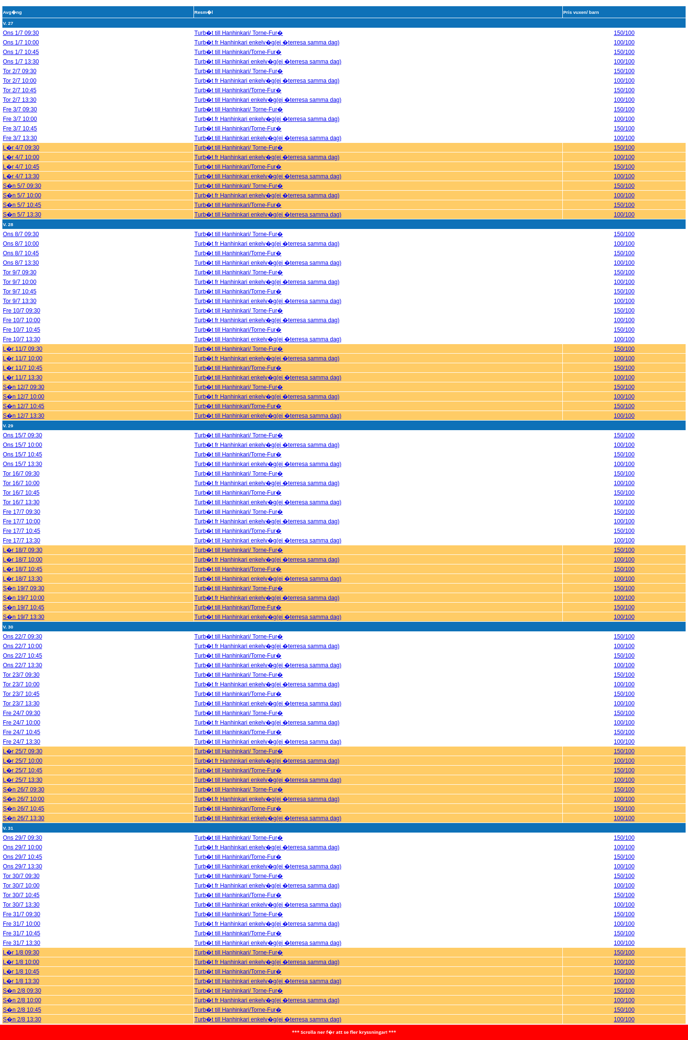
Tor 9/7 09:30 (19, 268)
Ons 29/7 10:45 (22, 853)
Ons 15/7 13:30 (22, 460)
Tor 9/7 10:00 (19, 278)
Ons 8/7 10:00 (21, 240)
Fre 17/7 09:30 (21, 508)
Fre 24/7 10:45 (21, 728)
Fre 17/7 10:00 (21, 517)
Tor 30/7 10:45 (21, 891)
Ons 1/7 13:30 (21, 57)
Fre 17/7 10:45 (21, 527)
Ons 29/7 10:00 (22, 843)
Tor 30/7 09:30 (21, 872)
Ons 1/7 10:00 (21, 38)
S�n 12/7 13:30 (23, 412)
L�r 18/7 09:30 (23, 546)
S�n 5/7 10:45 (22, 201)
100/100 (624, 38)
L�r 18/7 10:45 (23, 565)
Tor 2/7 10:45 (19, 86)
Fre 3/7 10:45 (20, 124)
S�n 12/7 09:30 (23, 383)
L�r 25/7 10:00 (23, 757)
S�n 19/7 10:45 (23, 603)
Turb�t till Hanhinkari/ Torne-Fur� (238, 29)
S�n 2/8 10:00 (22, 996)
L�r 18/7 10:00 (23, 555)
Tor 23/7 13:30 (21, 699)
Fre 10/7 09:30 (21, 306)
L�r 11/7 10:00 (23, 354)
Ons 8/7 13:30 (21, 259)
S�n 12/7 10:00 (23, 393)
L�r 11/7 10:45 (23, 364)
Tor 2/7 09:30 (19, 67)
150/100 (624, 29)
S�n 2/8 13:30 (22, 1015)
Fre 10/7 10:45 (21, 326)
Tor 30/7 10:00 (21, 881)
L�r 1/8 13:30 (21, 977)
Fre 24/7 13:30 (21, 738)
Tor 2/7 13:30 (19, 96)
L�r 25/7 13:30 (23, 776)
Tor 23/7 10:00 (21, 680)
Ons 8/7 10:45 (21, 249)
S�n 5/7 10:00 (22, 191)
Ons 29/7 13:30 (22, 862)
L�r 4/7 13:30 (21, 172)
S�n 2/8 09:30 (22, 987)
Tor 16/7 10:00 (21, 479)
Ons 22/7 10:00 (22, 642)
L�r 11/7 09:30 (23, 345)
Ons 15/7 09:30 (22, 431)
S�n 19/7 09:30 (23, 584)
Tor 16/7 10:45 (21, 489)
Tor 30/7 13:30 (21, 901)
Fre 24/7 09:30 (21, 709)
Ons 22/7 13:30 (22, 661)
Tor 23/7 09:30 (21, 671)
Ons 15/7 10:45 (22, 450)
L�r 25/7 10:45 (23, 766)
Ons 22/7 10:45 (22, 652)
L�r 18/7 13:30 (23, 575)
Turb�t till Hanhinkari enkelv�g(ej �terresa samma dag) (268, 57)
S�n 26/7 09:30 (23, 785)
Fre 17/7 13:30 (21, 536)
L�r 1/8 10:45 (21, 967)
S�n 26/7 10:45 (23, 805)
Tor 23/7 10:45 (21, 690)
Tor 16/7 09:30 (21, 469)
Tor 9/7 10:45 (19, 287)
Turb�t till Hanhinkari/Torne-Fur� (237, 48)
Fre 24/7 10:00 (21, 718)
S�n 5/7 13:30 (22, 210)
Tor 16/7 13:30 (21, 498)
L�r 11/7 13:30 (23, 373)
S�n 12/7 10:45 (23, 402)
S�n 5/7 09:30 (22, 182)
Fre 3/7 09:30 (20, 105)
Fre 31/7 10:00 (21, 920)
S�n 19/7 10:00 (23, 594)
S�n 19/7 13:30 (23, 613)
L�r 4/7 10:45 (21, 163)
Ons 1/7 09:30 (21, 29)
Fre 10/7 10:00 (21, 316)
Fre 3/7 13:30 (20, 134)
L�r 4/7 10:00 (21, 153)
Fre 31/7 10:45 (21, 929)
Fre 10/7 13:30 (21, 335)
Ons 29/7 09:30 (22, 834)
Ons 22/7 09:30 (22, 632)
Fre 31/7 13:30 (21, 939)
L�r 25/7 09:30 (23, 747)
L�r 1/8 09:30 (21, 948)
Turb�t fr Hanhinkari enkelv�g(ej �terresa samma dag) (267, 38)
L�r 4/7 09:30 (21, 144)
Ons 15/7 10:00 (22, 441)
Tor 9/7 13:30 (19, 297)
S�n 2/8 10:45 (22, 1006)
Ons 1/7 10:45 (21, 48)
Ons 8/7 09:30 (21, 230)
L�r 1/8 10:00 (21, 958)
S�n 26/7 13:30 (23, 814)
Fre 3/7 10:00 (20, 115)
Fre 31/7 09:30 (21, 910)
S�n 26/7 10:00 (23, 795)
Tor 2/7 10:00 (19, 77)
